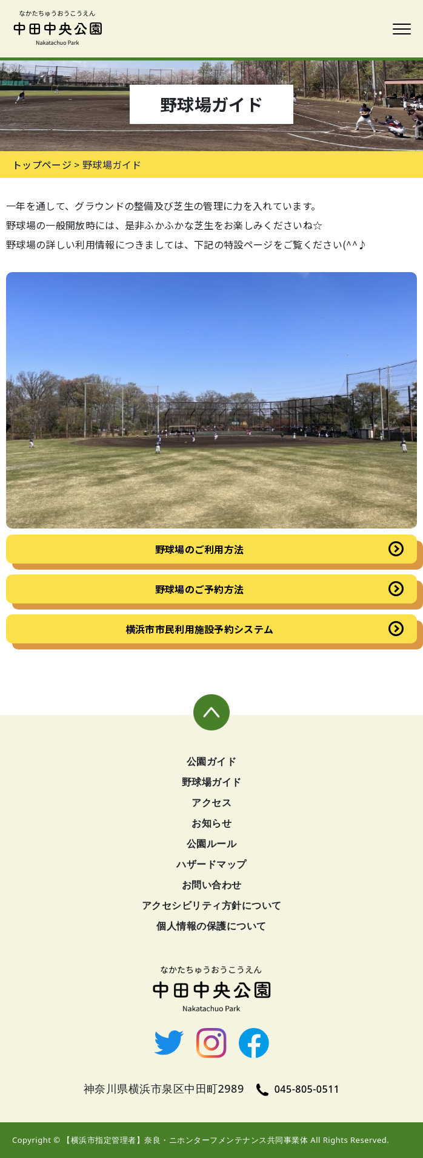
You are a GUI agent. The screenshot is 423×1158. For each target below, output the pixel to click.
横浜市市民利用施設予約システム (199, 629)
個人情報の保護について (211, 925)
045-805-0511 (298, 1089)
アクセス (211, 802)
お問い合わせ (212, 884)
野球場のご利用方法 (199, 549)
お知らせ (211, 823)
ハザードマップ (211, 864)
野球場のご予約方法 (199, 589)
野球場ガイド (212, 782)
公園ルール (212, 843)
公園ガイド (212, 761)
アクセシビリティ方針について (212, 905)
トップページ (42, 164)
